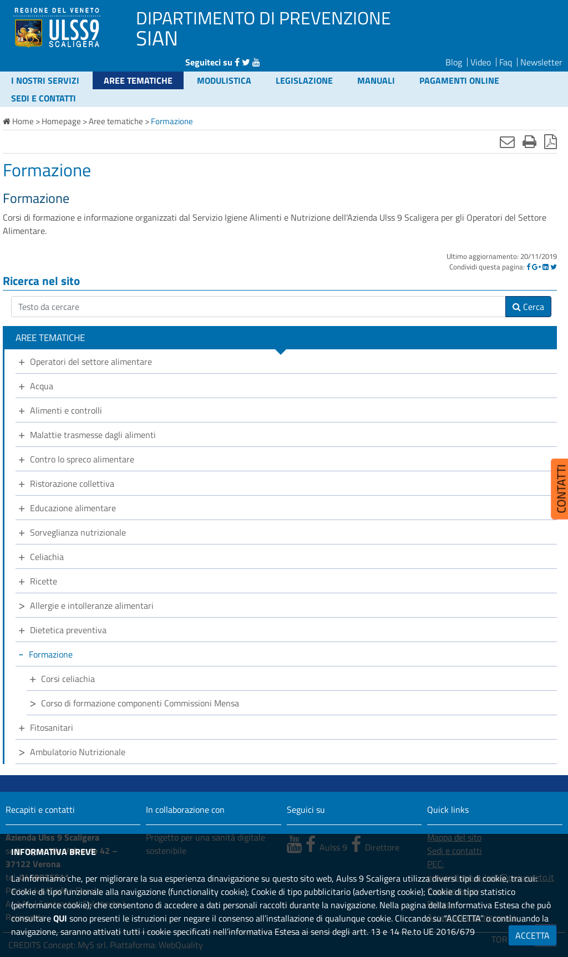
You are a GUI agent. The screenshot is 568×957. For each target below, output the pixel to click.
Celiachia (47, 556)
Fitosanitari (51, 727)
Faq (505, 62)
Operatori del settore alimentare (91, 361)
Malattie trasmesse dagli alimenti (93, 434)
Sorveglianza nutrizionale (78, 532)
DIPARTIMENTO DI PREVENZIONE (263, 17)
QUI (60, 918)
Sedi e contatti (43, 98)
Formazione (51, 654)
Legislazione (304, 80)
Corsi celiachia (68, 678)
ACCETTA (532, 935)
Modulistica (224, 80)
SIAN (157, 37)
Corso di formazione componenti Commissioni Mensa (140, 703)
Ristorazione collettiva (72, 483)
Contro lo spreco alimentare (82, 459)
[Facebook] (528, 266)
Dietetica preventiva (68, 630)
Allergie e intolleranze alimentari (92, 605)
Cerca (528, 306)
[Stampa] (529, 141)
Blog (453, 62)
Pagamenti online (459, 80)
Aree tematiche (138, 80)
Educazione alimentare (73, 508)
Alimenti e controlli (66, 410)
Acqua (41, 386)
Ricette (43, 581)
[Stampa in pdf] (550, 141)
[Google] (536, 266)
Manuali (376, 80)
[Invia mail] (507, 141)
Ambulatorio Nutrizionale (77, 752)
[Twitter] (553, 266)
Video (480, 62)
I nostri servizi (45, 80)
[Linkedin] (545, 266)
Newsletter (541, 62)
